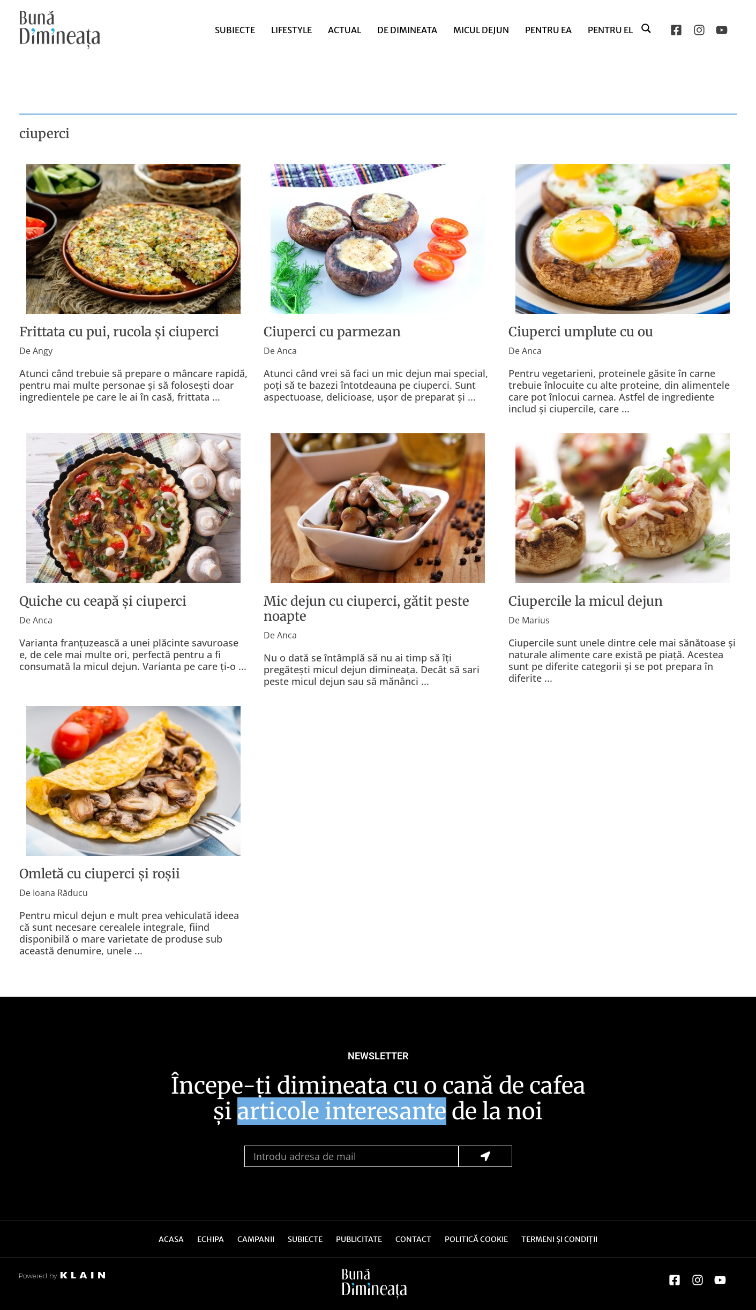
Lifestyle (291, 30)
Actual (344, 30)
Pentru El (610, 30)
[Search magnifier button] (646, 27)
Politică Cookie (476, 1239)
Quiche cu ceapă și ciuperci (102, 601)
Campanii (255, 1239)
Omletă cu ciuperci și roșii (99, 873)
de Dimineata (407, 30)
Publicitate (359, 1239)
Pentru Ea (548, 30)
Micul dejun (481, 30)
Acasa (171, 1239)
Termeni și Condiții (559, 1239)
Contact (413, 1239)
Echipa (210, 1239)
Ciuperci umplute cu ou (580, 331)
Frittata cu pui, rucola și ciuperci (119, 331)
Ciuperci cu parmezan (332, 331)
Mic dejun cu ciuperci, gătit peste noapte (366, 608)
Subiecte (235, 30)
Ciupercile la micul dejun (585, 601)
